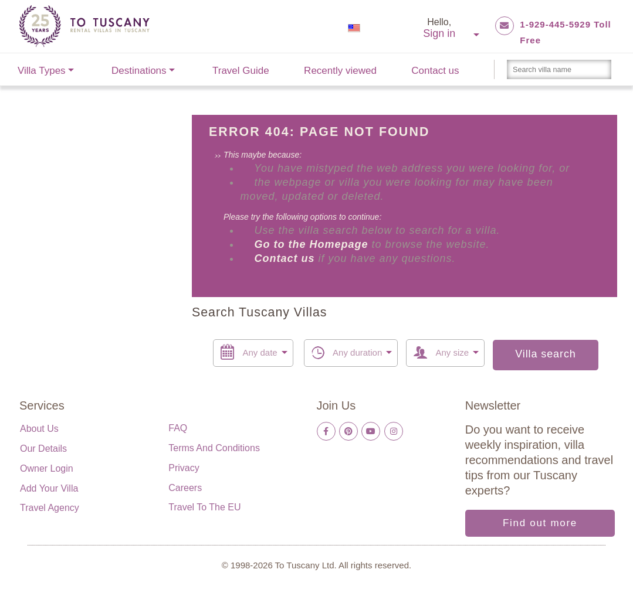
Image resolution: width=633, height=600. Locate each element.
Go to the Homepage (312, 244)
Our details (43, 449)
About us (39, 429)
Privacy (183, 468)
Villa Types (42, 70)
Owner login (46, 468)
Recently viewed (340, 70)
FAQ (177, 428)
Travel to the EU (204, 507)
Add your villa (49, 488)
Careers (185, 488)
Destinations (139, 70)
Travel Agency (49, 508)
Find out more (540, 523)
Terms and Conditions (214, 448)
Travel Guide (240, 70)
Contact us (435, 70)
